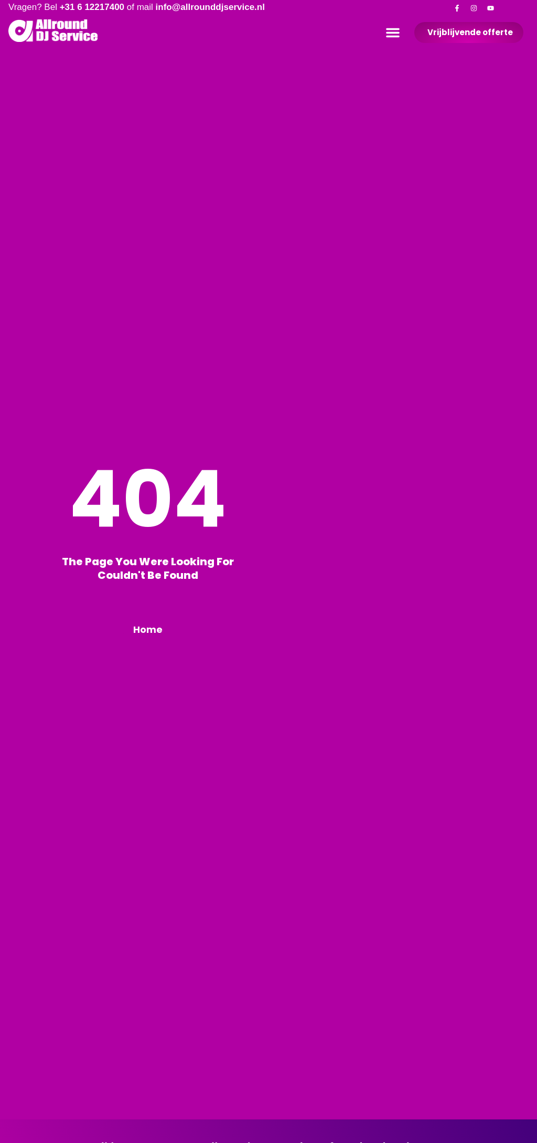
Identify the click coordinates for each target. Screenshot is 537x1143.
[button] (393, 32)
